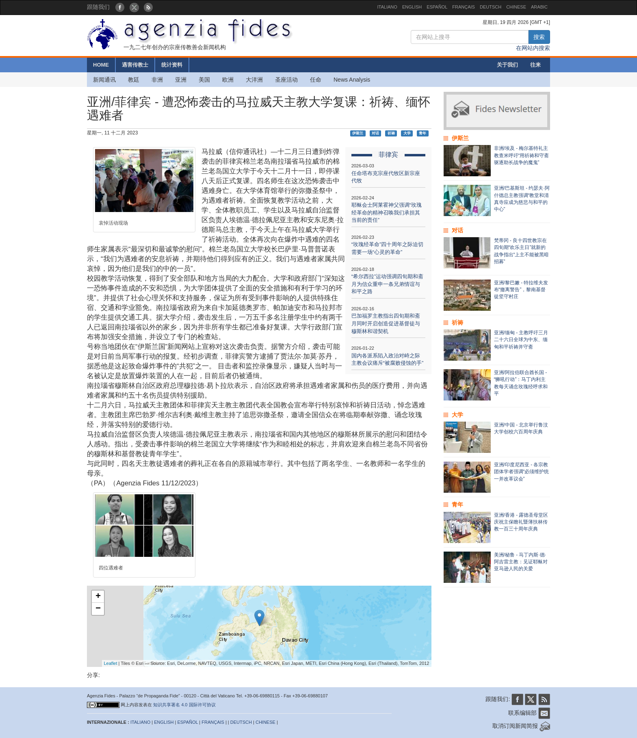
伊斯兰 (357, 133)
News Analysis (352, 79)
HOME (101, 65)
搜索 (539, 37)
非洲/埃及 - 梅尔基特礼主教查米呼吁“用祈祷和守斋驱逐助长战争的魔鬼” (521, 155)
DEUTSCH (490, 6)
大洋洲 (254, 79)
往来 (535, 65)
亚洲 (180, 79)
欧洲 (228, 79)
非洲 (157, 79)
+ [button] (98, 597)
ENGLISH (412, 6)
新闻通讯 (104, 79)
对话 (375, 133)
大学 (407, 133)
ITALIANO (387, 6)
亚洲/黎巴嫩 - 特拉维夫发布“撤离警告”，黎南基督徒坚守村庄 (521, 289)
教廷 (133, 79)
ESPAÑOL (437, 6)
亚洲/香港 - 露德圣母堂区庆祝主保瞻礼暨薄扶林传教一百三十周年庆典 (521, 522)
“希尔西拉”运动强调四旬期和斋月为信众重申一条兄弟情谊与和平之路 (387, 283)
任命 (315, 79)
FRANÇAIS (463, 6)
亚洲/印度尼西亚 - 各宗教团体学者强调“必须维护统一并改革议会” (521, 471)
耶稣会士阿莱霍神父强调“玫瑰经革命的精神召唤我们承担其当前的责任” (386, 212)
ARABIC (539, 6)
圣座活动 (286, 79)
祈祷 (391, 133)
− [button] (98, 609)
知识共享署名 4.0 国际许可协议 (184, 704)
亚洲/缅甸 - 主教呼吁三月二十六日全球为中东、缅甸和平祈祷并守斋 (521, 339)
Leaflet (110, 663)
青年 (422, 133)
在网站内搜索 (533, 48)
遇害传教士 (135, 65)
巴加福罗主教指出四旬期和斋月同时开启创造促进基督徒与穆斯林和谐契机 (385, 323)
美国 (204, 79)
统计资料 (171, 65)
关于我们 (507, 65)
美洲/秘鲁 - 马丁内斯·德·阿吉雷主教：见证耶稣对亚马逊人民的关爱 (521, 561)
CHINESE (516, 6)
